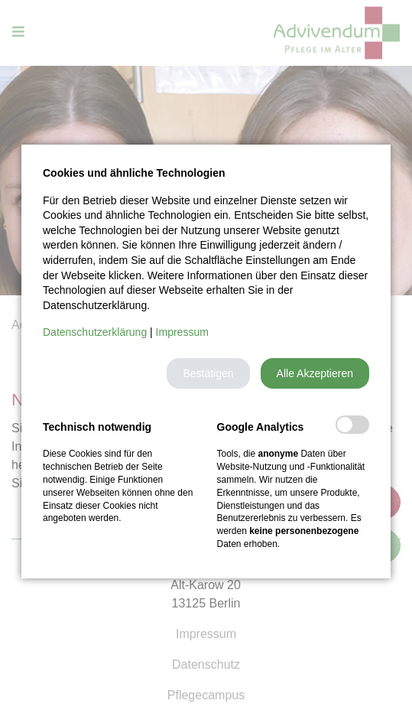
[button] (208, 373)
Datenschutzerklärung (95, 332)
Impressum (182, 332)
